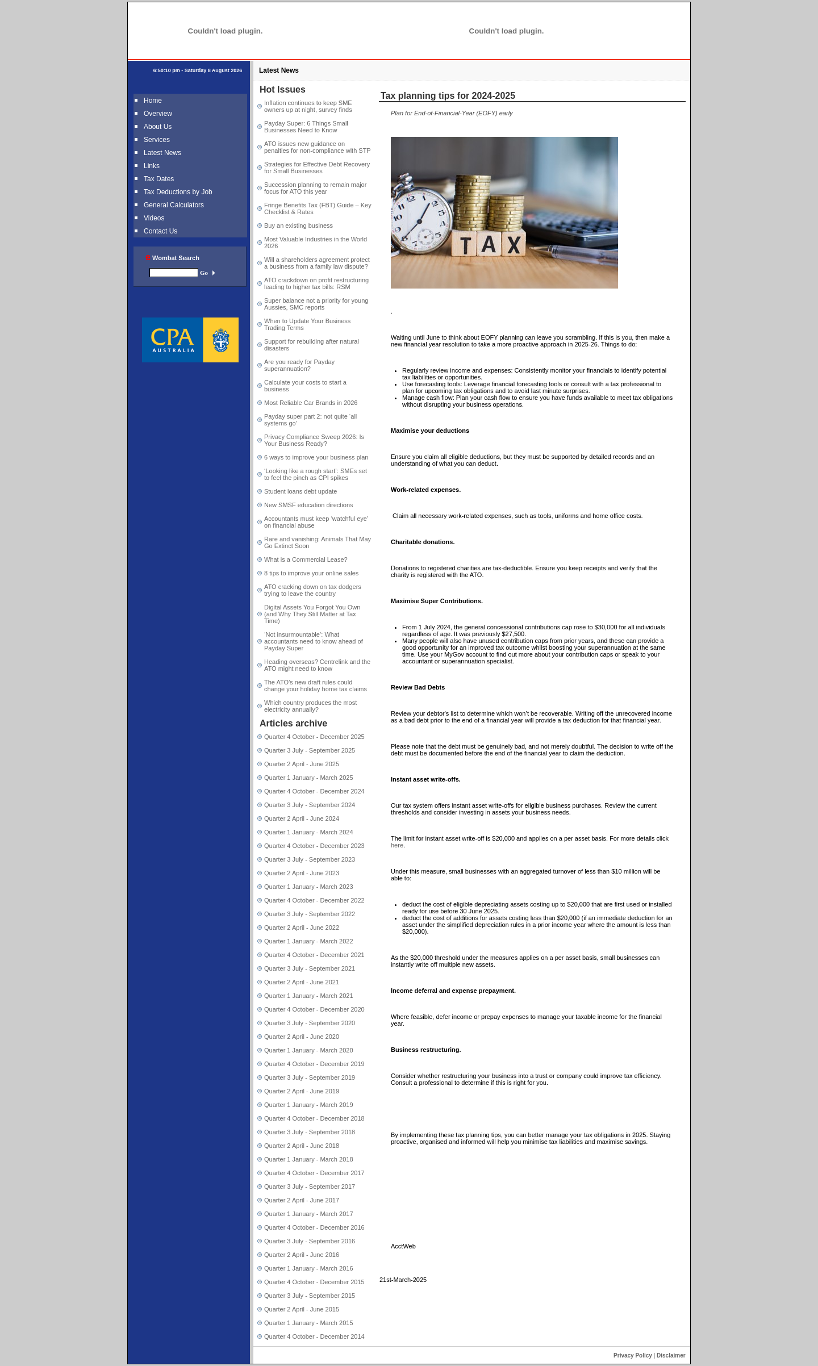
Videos (154, 218)
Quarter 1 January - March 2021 (308, 995)
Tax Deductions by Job (178, 192)
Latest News (162, 153)
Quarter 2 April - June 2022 (301, 927)
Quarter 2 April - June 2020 (301, 1036)
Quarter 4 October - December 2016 (314, 1227)
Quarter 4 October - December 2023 (314, 845)
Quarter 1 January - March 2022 (308, 941)
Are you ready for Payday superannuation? (299, 365)
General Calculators (174, 205)
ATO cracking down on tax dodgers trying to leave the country (312, 590)
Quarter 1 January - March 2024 (308, 832)
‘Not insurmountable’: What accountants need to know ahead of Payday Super (313, 641)
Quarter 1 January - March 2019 (308, 1104)
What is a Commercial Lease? (306, 559)
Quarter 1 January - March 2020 (308, 1050)
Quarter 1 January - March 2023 (308, 886)
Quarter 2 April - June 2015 (301, 1309)
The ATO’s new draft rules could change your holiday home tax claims (315, 685)
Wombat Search (172, 257)
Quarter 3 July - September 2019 (309, 1077)
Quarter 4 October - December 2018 (314, 1118)
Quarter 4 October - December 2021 (314, 954)
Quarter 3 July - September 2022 (309, 913)
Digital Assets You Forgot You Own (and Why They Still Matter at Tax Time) (312, 614)
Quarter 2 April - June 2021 (301, 982)
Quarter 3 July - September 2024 (309, 804)
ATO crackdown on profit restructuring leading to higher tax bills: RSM (316, 283)
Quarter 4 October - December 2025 (314, 736)
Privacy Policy (633, 1355)
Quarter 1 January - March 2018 (308, 1159)
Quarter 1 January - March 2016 (308, 1268)
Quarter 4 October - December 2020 (314, 1009)
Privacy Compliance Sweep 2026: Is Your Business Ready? (314, 440)
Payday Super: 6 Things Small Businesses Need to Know (306, 126)
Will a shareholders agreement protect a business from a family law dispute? (317, 263)
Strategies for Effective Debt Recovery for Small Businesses (317, 167)
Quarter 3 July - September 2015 (309, 1295)
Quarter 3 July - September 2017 (309, 1186)
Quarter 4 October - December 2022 (314, 900)
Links (152, 166)
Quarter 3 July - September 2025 (309, 750)
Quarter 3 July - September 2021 (309, 968)
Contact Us (160, 231)
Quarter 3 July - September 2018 (309, 1132)
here (397, 845)
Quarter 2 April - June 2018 (301, 1145)
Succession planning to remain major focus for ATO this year (315, 188)
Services (157, 140)
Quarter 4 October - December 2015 (314, 1282)
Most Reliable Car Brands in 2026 (310, 402)
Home (153, 101)
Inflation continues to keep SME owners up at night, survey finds (308, 106)
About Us (158, 127)
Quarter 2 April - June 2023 (301, 873)
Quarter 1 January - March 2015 (308, 1322)
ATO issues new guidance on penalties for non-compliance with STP (317, 147)
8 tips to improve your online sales (311, 573)
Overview (158, 114)
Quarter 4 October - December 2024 (314, 791)
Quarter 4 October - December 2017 (314, 1172)
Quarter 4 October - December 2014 (314, 1336)
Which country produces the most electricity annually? (310, 706)
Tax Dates (159, 179)
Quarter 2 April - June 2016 (301, 1254)
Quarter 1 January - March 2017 (308, 1213)
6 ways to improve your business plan (316, 457)
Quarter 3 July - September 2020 (309, 1023)
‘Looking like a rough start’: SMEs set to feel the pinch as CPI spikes (315, 474)
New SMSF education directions (308, 505)
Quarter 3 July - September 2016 (309, 1241)
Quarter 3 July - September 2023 (309, 859)
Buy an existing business (298, 225)
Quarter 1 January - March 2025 (308, 777)
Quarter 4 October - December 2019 (314, 1063)
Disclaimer (671, 1355)
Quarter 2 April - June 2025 (301, 764)
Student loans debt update (300, 491)
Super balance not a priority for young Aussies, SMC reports (316, 304)
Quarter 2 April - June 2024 (301, 818)
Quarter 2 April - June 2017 (301, 1200)
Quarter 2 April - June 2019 (301, 1091)
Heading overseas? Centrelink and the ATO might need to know (317, 665)
